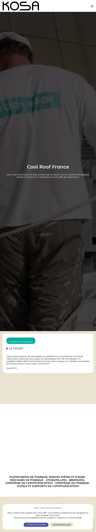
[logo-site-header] (21, 6)
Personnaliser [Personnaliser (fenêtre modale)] (62, 525)
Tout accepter (36, 525)
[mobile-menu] (92, 6)
